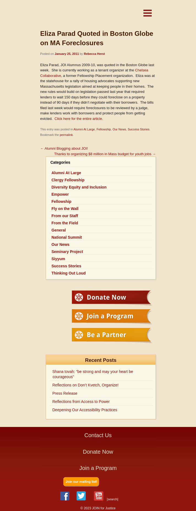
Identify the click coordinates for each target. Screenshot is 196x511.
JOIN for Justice (81, 14)
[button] (147, 13)
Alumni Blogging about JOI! (64, 148)
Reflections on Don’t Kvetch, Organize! (85, 385)
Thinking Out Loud (68, 273)
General (58, 230)
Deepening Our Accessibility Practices (84, 410)
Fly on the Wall (64, 208)
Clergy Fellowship (68, 180)
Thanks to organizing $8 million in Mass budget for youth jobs (105, 154)
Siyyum (58, 259)
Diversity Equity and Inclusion (79, 187)
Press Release (64, 393)
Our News (119, 129)
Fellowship (104, 129)
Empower (60, 194)
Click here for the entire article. (78, 119)
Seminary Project (67, 251)
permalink (66, 134)
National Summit (66, 237)
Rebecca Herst (94, 53)
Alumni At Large (84, 129)
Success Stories (138, 129)
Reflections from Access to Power (81, 401)
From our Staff (64, 216)
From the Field (64, 223)
